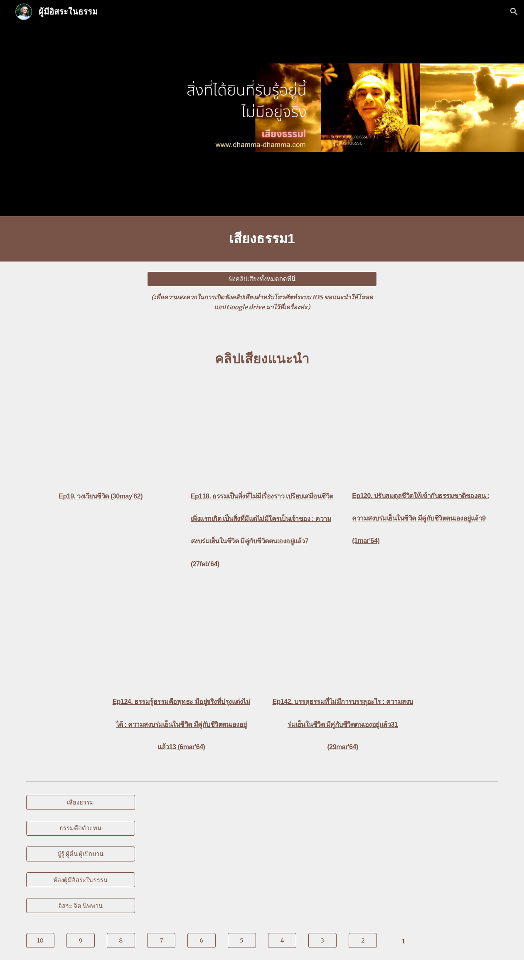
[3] (322, 940)
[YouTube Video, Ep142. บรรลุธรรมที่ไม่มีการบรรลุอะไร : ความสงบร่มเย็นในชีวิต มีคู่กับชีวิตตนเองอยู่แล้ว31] (342, 638)
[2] (362, 940)
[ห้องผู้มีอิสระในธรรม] (81, 880)
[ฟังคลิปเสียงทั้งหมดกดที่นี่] (262, 279)
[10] (40, 940)
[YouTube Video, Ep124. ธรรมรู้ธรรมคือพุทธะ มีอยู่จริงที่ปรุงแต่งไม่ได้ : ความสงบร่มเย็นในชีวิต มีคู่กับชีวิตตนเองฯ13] (181, 638)
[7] (161, 940)
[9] (80, 940)
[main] (262, 239)
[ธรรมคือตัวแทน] (81, 828)
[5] (242, 940)
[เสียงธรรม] (81, 802)
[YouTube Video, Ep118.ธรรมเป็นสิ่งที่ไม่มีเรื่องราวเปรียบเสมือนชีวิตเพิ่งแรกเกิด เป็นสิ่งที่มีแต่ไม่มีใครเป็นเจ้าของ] (262, 433)
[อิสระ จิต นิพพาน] (81, 905)
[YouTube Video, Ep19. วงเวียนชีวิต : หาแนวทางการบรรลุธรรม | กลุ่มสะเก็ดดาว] (100, 433)
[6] (201, 940)
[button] (514, 12)
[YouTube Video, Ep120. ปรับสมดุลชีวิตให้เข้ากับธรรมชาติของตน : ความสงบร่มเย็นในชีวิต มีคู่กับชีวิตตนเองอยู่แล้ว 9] (423, 432)
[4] (282, 940)
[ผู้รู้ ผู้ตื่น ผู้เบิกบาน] (81, 854)
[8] (121, 940)
